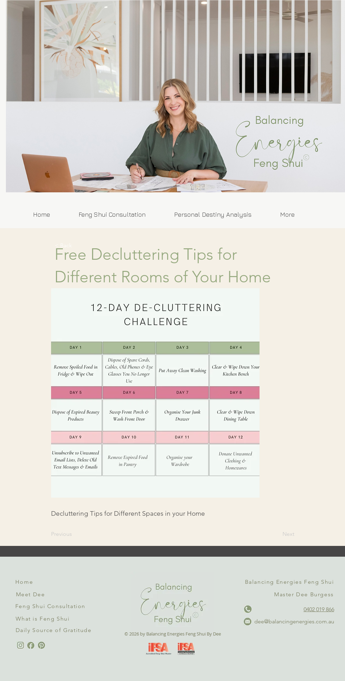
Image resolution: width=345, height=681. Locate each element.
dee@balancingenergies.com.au (294, 621)
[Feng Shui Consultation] (51, 606)
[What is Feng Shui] (43, 618)
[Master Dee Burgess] (305, 594)
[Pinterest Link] (41, 645)
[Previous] (74, 534)
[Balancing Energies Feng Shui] (290, 582)
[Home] (25, 582)
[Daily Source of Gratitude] (54, 630)
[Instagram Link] (20, 645)
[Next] (277, 534)
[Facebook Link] (30, 645)
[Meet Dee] (31, 594)
